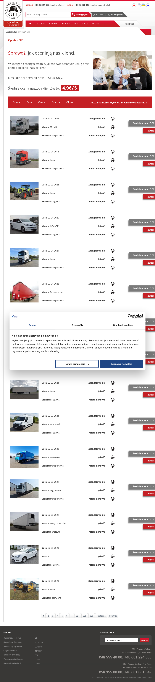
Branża (56, 102)
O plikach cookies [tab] (122, 325)
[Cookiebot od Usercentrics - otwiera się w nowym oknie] (130, 316)
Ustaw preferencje (77, 364)
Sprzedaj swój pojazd (12, 663)
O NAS (85, 24)
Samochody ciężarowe (12, 646)
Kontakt (129, 24)
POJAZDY (40, 24)
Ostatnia (113, 615)
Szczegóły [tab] (77, 325)
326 (91, 615)
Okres (69, 102)
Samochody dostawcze (12, 642)
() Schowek (98, 14)
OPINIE (95, 24)
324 (77, 615)
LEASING (53, 24)
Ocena (16, 102)
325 (84, 615)
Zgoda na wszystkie (121, 364)
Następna (101, 615)
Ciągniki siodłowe (10, 651)
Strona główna (24, 32)
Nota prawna (147, 677)
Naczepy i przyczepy (11, 655)
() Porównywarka (115, 14)
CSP (76, 24)
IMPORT (65, 24)
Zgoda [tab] (32, 325)
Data (29, 102)
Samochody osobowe (12, 638)
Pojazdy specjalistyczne (13, 659)
